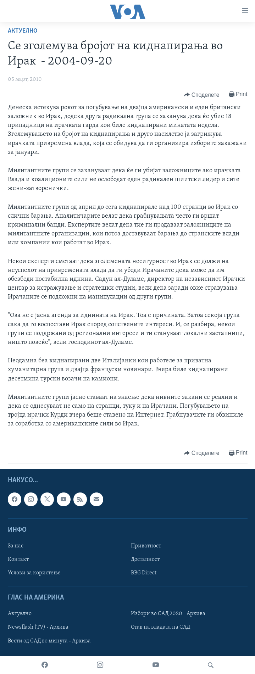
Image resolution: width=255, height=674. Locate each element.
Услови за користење (34, 573)
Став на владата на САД (160, 627)
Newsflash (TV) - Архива (38, 627)
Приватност (146, 546)
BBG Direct (143, 573)
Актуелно (23, 31)
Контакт (18, 559)
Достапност (145, 559)
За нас (15, 546)
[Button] (201, 95)
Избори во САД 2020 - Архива (168, 614)
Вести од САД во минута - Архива (49, 641)
